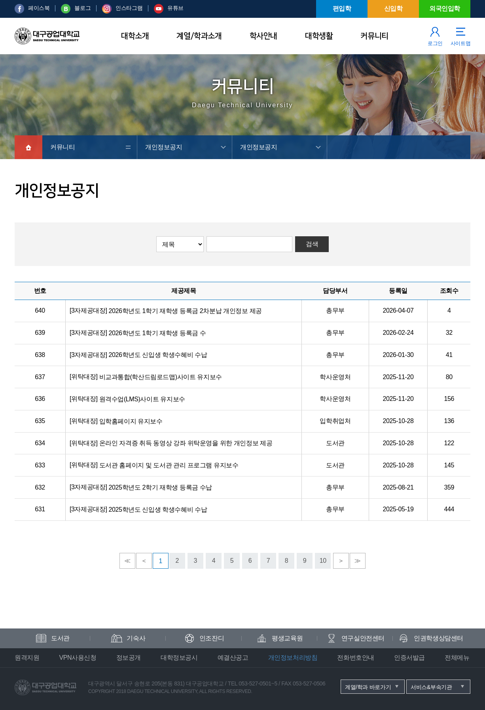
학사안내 (263, 36)
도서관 (60, 638)
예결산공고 (233, 657)
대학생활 (319, 36)
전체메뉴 (457, 657)
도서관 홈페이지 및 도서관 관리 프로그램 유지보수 (169, 465)
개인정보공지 (163, 147)
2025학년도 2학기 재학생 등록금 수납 (160, 487)
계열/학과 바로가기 (368, 687)
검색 (312, 244)
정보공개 (128, 657)
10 (323, 560)
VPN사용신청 (77, 657)
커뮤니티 (374, 36)
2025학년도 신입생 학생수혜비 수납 (158, 509)
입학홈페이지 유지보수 (131, 421)
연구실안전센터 (363, 638)
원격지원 (27, 657)
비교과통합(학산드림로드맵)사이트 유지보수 (160, 377)
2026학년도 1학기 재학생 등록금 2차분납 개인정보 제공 (185, 311)
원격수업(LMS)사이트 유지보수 (142, 399)
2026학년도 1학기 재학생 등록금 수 (157, 333)
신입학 (393, 8)
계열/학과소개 (199, 36)
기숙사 (136, 638)
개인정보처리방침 (293, 657)
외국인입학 (444, 8)
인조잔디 (211, 638)
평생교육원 (287, 638)
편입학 (342, 8)
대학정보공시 (179, 657)
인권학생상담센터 (438, 638)
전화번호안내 (355, 657)
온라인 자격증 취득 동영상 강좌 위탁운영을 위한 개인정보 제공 (186, 443)
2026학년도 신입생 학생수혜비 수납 (158, 354)
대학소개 (135, 36)
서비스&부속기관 (431, 687)
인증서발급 (409, 657)
